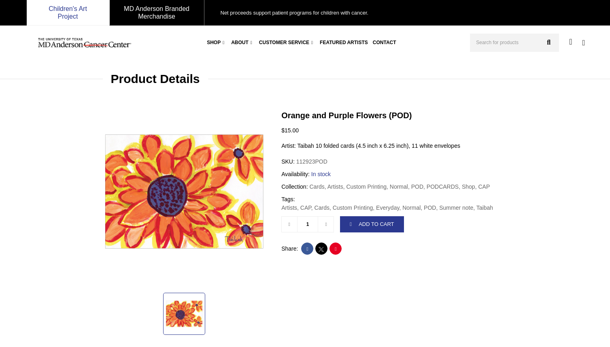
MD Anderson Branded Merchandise (156, 12)
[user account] (570, 42)
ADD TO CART (372, 224)
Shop (214, 42)
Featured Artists (344, 42)
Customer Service (284, 42)
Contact (384, 42)
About (240, 42)
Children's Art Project (68, 12)
